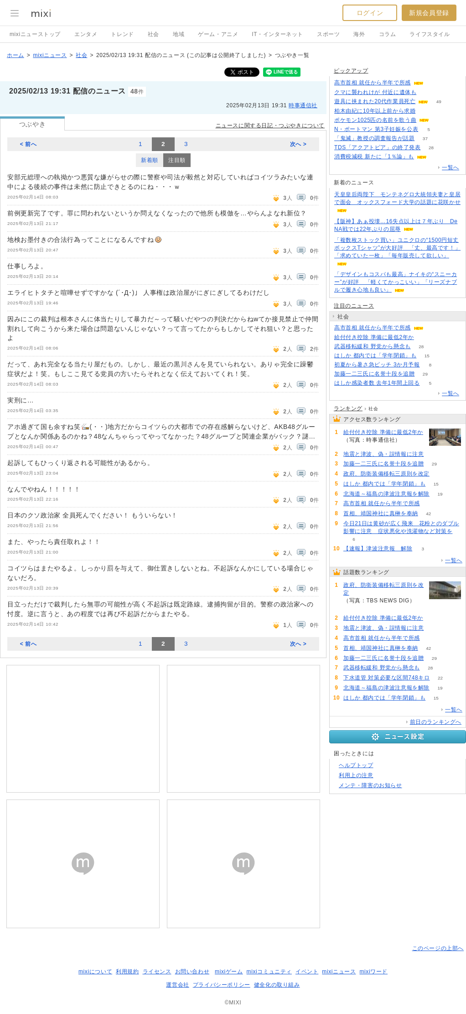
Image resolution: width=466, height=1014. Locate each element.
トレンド (122, 34)
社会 (153, 34)
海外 (359, 34)
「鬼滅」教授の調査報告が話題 (374, 138)
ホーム (15, 55)
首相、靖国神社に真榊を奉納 (380, 513)
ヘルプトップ (356, 765)
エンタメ (85, 34)
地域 (178, 34)
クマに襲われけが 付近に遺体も (375, 92)
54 (439, 120)
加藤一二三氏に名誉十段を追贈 (374, 374)
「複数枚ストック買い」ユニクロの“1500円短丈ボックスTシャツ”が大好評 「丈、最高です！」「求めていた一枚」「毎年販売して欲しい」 (397, 248)
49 (438, 101)
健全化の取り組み (277, 985)
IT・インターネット (277, 34)
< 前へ (28, 144)
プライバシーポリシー (221, 985)
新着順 (149, 160)
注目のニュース (354, 306)
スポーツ (328, 34)
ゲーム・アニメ (218, 34)
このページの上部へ (438, 948)
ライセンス (157, 971)
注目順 (177, 160)
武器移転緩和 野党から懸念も (372, 346)
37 (425, 138)
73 (424, 337)
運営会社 (177, 985)
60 (433, 82)
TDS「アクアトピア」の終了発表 (377, 147)
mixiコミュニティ (269, 971)
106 (440, 473)
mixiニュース (50, 55)
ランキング (348, 408)
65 (437, 156)
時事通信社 (303, 105)
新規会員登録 (429, 12)
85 (427, 92)
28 (431, 147)
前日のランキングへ (435, 722)
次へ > (298, 144)
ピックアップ (351, 71)
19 (439, 494)
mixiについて (95, 971)
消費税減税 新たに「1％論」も (374, 156)
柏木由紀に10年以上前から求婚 (374, 111)
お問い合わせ (192, 971)
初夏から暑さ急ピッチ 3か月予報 (377, 364)
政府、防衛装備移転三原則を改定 (386, 473)
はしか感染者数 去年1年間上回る (377, 383)
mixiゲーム (229, 971)
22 (440, 677)
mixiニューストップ (35, 34)
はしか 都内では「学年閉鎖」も (375, 355)
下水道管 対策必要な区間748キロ (386, 677)
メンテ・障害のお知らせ (370, 785)
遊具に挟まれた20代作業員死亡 (374, 101)
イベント (306, 971)
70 (426, 111)
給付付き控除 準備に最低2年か (374, 337)
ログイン (370, 12)
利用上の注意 (356, 775)
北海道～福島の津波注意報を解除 (386, 494)
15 (427, 355)
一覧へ (450, 167)
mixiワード (373, 971)
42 (428, 513)
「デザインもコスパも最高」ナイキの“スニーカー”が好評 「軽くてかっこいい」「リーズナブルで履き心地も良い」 (395, 282)
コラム (387, 34)
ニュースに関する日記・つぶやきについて (270, 125)
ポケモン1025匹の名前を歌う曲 (375, 120)
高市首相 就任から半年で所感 (372, 82)
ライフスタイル (429, 34)
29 (425, 373)
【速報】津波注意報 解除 (377, 548)
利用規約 (127, 971)
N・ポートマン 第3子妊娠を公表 (376, 129)
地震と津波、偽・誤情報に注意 (383, 454)
